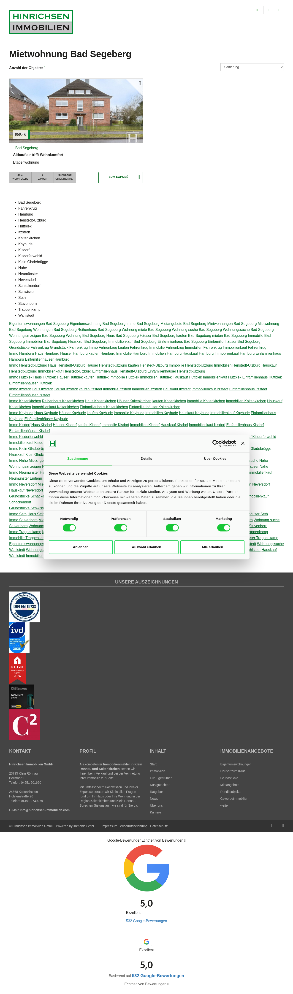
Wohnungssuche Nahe (250, 460)
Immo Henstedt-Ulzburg (28, 365)
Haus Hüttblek (44, 377)
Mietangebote (229, 785)
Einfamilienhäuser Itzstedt (29, 395)
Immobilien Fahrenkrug (203, 347)
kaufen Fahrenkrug (133, 347)
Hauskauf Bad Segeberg (87, 341)
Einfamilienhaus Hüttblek (262, 377)
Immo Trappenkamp (25, 532)
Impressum (109, 826)
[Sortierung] (252, 67)
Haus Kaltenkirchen (100, 401)
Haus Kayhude (46, 413)
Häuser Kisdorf (65, 425)
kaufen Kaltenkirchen (169, 401)
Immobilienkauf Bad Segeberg (132, 341)
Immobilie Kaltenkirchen (206, 401)
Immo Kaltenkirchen (25, 401)
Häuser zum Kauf (232, 771)
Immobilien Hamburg (165, 353)
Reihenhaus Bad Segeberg (99, 330)
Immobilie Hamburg (131, 353)
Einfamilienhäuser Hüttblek (30, 383)
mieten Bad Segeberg (229, 336)
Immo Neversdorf (23, 484)
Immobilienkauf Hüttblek (222, 377)
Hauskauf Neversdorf (26, 490)
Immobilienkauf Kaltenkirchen (55, 407)
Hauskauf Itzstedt (176, 389)
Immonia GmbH (84, 826)
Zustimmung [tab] (78, 458)
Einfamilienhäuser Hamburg (47, 359)
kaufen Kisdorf (89, 425)
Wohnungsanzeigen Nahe (30, 466)
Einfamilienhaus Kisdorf (245, 425)
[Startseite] (41, 22)
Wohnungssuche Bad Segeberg (248, 330)
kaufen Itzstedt (90, 389)
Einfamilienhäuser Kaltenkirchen (154, 407)
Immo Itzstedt (20, 389)
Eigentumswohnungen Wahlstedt (35, 544)
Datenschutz (159, 826)
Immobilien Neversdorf (252, 484)
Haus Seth (35, 514)
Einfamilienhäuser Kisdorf (29, 431)
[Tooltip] (185, 840)
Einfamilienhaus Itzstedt (248, 389)
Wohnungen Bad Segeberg (55, 330)
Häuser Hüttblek (70, 377)
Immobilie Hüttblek (124, 377)
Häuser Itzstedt (66, 389)
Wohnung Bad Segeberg (85, 336)
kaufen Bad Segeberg (193, 336)
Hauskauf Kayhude (194, 413)
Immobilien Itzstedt (147, 389)
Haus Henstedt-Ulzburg (66, 365)
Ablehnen (80, 547)
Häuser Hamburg (74, 353)
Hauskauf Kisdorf (174, 425)
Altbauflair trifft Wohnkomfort (38, 155)
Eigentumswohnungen (236, 764)
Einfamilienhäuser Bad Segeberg (234, 341)
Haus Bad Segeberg (122, 336)
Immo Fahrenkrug (103, 347)
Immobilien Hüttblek (156, 377)
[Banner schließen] (242, 443)
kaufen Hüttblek (96, 377)
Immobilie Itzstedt (117, 389)
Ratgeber (156, 792)
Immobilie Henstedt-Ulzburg (191, 365)
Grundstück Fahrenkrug (69, 347)
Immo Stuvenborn (23, 520)
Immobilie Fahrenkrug (166, 347)
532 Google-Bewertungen (146, 921)
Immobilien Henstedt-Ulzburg (237, 365)
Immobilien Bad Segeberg (46, 341)
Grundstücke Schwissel (27, 508)
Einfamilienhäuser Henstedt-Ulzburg (176, 371)
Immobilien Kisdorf (145, 425)
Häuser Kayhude (72, 413)
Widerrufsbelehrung (133, 826)
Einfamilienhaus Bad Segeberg (182, 341)
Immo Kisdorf (19, 425)
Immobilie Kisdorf (115, 425)
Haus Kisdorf (41, 425)
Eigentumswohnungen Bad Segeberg (39, 324)
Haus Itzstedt (42, 389)
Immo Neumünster (24, 472)
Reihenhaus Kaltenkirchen (63, 401)
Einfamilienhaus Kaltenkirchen (104, 407)
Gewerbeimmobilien (234, 798)
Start (153, 764)
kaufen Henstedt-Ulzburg (148, 365)
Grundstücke (229, 778)
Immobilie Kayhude (129, 413)
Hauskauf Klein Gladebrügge (32, 454)
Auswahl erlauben (146, 547)
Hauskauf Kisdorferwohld (256, 437)
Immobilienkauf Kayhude (230, 413)
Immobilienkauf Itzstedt (210, 389)
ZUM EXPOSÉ (118, 177)
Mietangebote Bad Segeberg (183, 324)
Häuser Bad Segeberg (157, 336)
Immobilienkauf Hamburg (235, 353)
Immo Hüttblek (20, 377)
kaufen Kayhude (100, 413)
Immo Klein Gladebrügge (29, 449)
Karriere (155, 812)
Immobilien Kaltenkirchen (246, 401)
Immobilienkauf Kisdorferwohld (33, 443)
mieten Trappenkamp (251, 532)
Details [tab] (146, 458)
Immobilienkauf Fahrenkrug (244, 347)
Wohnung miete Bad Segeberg (146, 330)
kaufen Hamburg (102, 353)
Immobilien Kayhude (161, 413)
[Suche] (257, 10)
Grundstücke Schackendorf (31, 496)
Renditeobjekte (230, 792)
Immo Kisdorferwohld (26, 437)
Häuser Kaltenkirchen (134, 401)
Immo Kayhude (21, 413)
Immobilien (157, 771)
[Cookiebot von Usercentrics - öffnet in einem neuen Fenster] (216, 443)
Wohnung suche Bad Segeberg (197, 330)
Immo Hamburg (21, 353)
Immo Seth (18, 514)
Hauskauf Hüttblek (187, 377)
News (154, 798)
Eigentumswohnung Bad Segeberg (97, 324)
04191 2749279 (32, 801)
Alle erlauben (212, 547)
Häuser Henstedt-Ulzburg (107, 365)
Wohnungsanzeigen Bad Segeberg (37, 336)
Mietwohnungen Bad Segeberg (232, 324)
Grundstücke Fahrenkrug (29, 347)
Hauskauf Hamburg (198, 353)
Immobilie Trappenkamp (28, 538)
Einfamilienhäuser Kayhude (46, 419)
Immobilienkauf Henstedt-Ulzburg (64, 371)
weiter (224, 805)
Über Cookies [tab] (215, 458)
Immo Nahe (18, 460)
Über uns (156, 805)
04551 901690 (31, 782)
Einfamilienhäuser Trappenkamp (252, 538)
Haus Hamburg (47, 353)
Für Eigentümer (161, 778)
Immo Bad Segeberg (142, 324)
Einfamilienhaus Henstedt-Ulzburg (119, 371)
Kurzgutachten (160, 785)
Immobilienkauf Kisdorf (207, 425)
